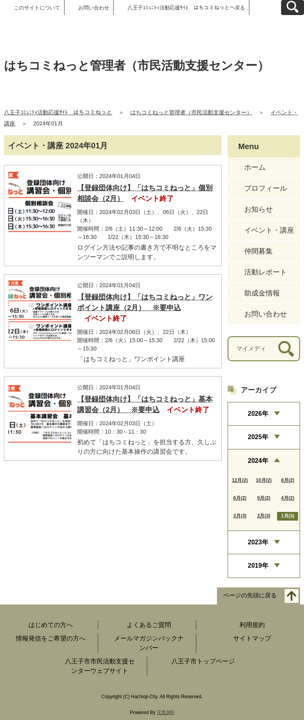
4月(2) (287, 498)
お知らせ (258, 209)
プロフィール (265, 188)
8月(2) (287, 480)
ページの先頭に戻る (250, 595)
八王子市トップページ (203, 661)
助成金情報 (262, 293)
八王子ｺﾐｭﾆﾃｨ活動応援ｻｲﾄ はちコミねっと (58, 112)
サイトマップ (252, 638)
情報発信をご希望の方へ (51, 638)
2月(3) (263, 516)
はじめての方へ (50, 624)
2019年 (258, 565)
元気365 (165, 712)
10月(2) (264, 480)
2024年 (258, 460)
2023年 (258, 542)
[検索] (286, 348)
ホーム (255, 167)
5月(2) (263, 498)
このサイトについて (37, 8)
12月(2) (240, 480)
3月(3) (239, 516)
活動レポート (265, 272)
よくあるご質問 (149, 624)
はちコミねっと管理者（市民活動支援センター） (191, 112)
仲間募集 (258, 251)
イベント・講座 (269, 230)
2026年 (258, 413)
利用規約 (252, 624)
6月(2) (239, 498)
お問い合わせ (93, 8)
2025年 (258, 437)
